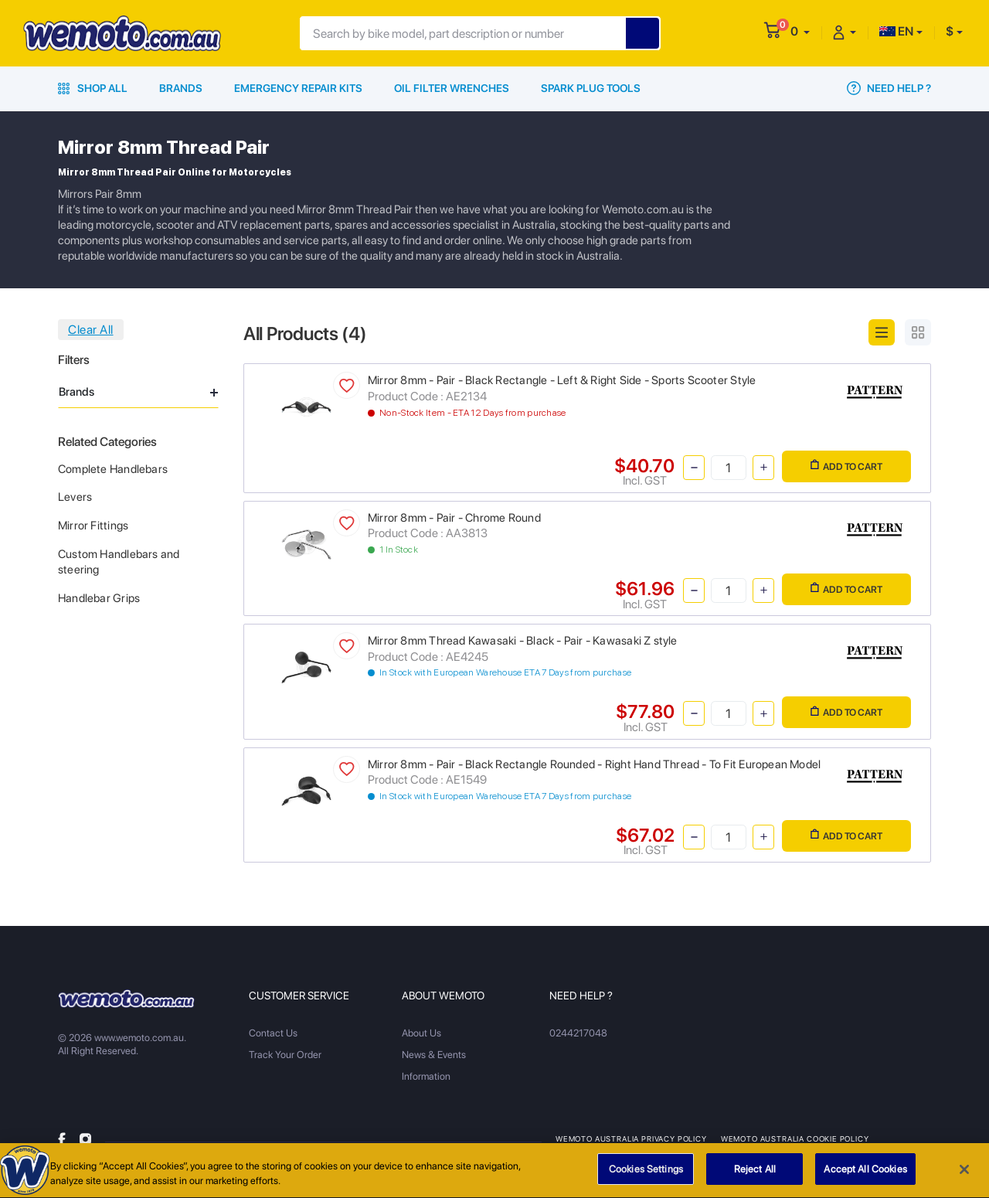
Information (426, 1076)
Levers (75, 497)
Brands (180, 88)
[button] (800, 31)
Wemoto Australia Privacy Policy (631, 1138)
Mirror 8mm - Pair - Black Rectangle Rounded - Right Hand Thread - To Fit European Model (594, 764)
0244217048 (578, 1033)
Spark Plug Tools (591, 88)
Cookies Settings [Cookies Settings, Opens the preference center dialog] (646, 1174)
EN (896, 31)
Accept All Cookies (865, 1174)
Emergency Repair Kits (298, 88)
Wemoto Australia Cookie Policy (795, 1138)
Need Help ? (889, 88)
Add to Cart (846, 465)
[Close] (964, 1174)
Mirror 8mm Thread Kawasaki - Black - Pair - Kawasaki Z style (523, 641)
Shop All (92, 88)
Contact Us (273, 1033)
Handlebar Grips (99, 598)
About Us (421, 1033)
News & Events (434, 1054)
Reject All (755, 1174)
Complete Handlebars (113, 469)
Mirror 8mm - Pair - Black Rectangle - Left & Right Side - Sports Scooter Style (562, 380)
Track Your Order (285, 1054)
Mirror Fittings (93, 526)
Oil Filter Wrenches (451, 88)
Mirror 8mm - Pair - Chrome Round (454, 518)
